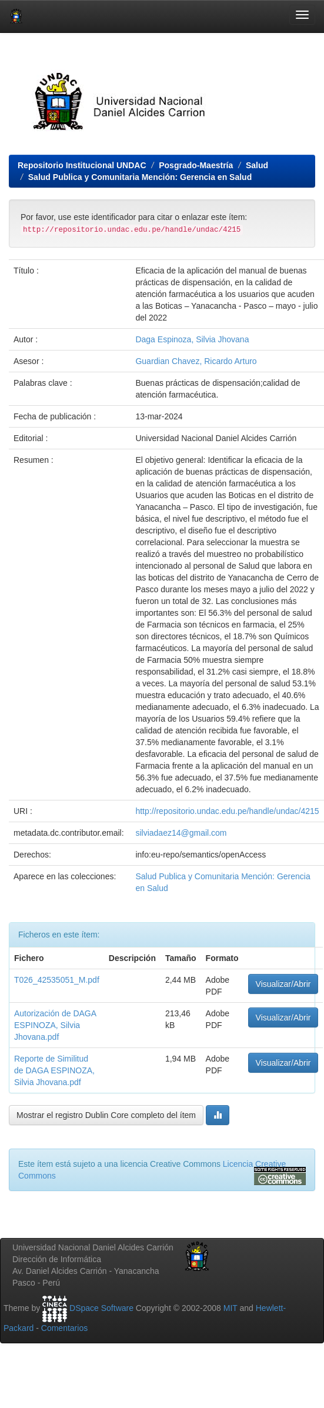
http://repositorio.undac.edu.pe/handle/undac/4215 (227, 811)
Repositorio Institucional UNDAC (82, 165)
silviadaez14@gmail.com (180, 833)
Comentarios (64, 1328)
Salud (257, 165)
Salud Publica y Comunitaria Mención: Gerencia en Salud (140, 177)
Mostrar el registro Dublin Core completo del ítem (106, 1115)
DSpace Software (101, 1308)
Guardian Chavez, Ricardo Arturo (195, 361)
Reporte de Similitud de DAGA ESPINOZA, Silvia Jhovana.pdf (54, 1070)
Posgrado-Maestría (196, 165)
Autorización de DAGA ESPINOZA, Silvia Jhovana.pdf (55, 1025)
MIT (230, 1308)
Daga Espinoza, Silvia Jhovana (192, 339)
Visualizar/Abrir (283, 984)
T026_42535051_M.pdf (56, 980)
